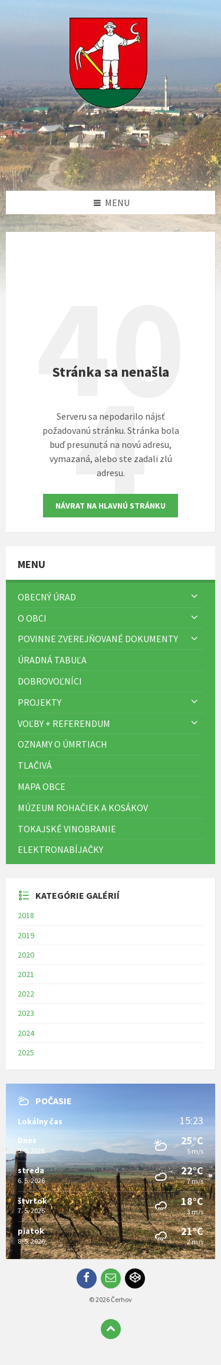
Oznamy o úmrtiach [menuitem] (62, 744)
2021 (26, 974)
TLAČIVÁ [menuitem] (35, 765)
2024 (26, 1033)
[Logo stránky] (111, 168)
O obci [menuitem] (32, 618)
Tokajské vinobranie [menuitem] (67, 829)
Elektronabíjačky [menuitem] (60, 849)
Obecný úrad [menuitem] (47, 597)
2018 (26, 915)
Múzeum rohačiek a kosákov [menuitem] (83, 807)
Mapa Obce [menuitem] (41, 786)
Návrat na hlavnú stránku (110, 505)
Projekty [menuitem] (39, 702)
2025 (26, 1052)
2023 (26, 1013)
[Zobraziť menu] (194, 597)
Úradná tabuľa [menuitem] (52, 660)
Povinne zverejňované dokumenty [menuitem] (98, 639)
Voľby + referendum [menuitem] (64, 723)
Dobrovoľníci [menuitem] (50, 681)
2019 (26, 935)
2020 (26, 954)
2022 (26, 993)
